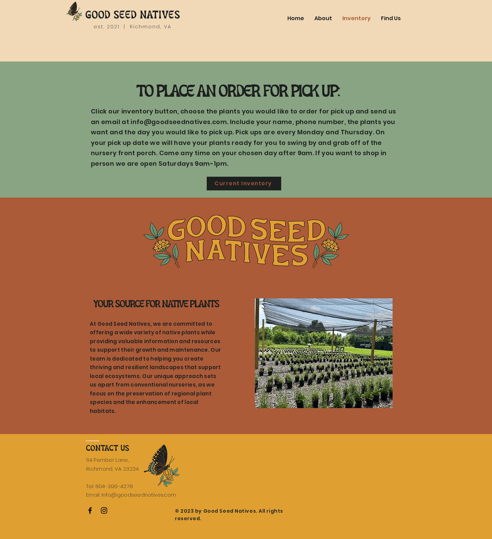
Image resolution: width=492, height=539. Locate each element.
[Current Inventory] (244, 183)
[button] (324, 353)
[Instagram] (104, 510)
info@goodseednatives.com (179, 122)
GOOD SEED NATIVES (132, 15)
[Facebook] (90, 510)
